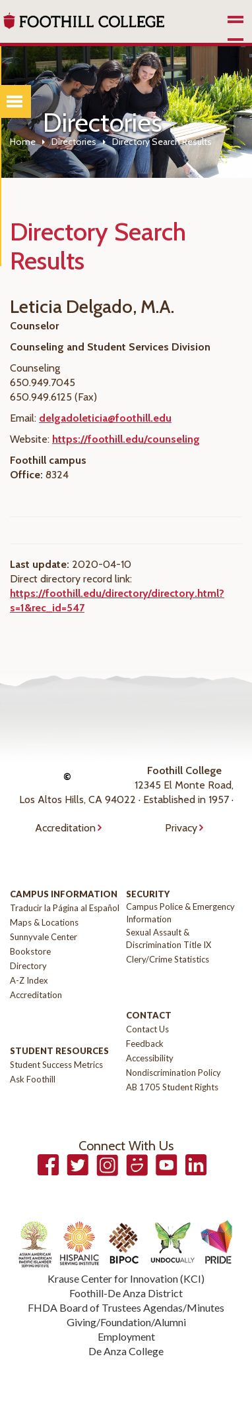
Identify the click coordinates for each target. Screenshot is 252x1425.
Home (23, 142)
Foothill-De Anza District (126, 1293)
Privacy (181, 828)
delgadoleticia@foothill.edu (105, 418)
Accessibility (149, 1058)
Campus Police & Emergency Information (180, 912)
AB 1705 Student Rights (172, 1087)
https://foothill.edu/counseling (126, 439)
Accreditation (65, 828)
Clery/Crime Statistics (167, 959)
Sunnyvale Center (43, 937)
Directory (28, 966)
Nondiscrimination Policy (173, 1072)
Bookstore (30, 951)
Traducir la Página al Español (64, 908)
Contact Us (147, 1029)
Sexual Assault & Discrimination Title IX (168, 938)
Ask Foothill (32, 1079)
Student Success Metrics (56, 1064)
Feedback (145, 1043)
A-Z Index (29, 980)
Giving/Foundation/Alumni (126, 1322)
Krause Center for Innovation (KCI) (126, 1278)
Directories (73, 142)
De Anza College (126, 1351)
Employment (126, 1336)
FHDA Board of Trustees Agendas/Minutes (126, 1307)
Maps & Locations (44, 922)
